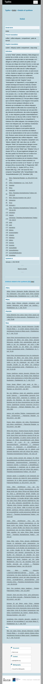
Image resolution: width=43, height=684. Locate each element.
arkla (10, 222)
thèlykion (11, 237)
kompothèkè (13, 248)
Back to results (22, 269)
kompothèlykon (13, 250)
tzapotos (11, 185)
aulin (10, 225)
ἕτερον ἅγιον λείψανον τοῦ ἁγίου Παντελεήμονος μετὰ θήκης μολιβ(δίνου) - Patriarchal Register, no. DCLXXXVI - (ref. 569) (23, 424)
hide (32, 281)
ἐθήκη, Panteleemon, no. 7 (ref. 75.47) (21, 183)
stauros (11, 215)
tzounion (11, 245)
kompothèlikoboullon (15, 253)
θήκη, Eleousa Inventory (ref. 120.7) (20, 198)
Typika (8, 1)
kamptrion (12, 227)
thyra (10, 203)
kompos (11, 243)
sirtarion (11, 235)
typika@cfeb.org (16, 660)
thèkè (14, 10)
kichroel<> (12, 205)
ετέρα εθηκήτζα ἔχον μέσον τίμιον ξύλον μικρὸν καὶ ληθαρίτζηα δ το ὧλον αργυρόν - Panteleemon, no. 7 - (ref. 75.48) (23, 317)
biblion (11, 240)
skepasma (12, 200)
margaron (12, 190)
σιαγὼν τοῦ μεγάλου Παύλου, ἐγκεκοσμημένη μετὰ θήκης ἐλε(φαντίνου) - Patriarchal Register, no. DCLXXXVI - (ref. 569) (23, 416)
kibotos (11, 230)
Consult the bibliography (18, 669)
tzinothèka (12, 255)
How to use (15, 652)
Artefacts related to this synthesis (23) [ (18, 281)
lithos (10, 188)
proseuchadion (13, 232)
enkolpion (12, 212)
